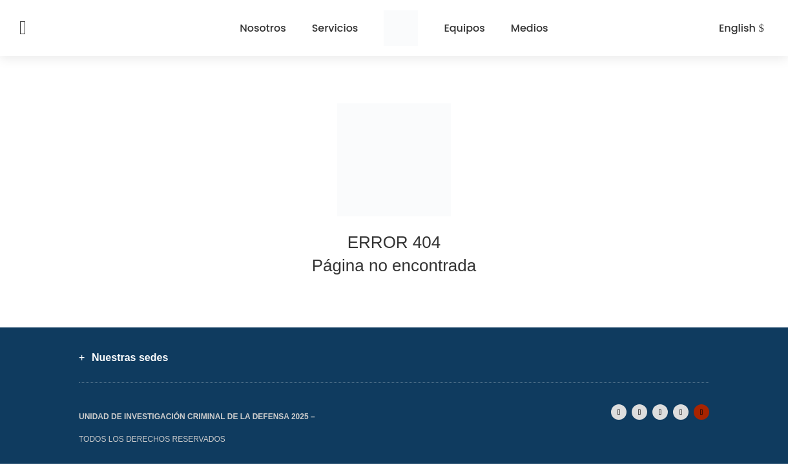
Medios (529, 28)
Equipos (464, 28)
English (737, 28)
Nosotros (262, 28)
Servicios (335, 28)
